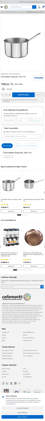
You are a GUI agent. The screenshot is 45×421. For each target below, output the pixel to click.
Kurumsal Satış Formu (30, 350)
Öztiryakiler (26, 374)
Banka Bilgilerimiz (28, 332)
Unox (24, 369)
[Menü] (2, 7)
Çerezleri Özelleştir (23, 408)
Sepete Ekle (23, 95)
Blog (3, 340)
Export (22, 120)
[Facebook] (3, 383)
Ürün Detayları (7, 145)
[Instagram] (15, 383)
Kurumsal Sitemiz (28, 338)
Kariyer (25, 335)
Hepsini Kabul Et (22, 417)
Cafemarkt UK (27, 340)
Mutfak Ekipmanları (12, 12)
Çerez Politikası (28, 356)
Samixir (4, 371)
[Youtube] (19, 383)
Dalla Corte (5, 374)
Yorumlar (18, 145)
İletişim (4, 338)
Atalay (4, 377)
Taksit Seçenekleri (30, 145)
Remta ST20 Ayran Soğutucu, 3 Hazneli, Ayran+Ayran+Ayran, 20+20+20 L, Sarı (9, 254)
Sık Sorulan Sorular (8, 350)
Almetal (25, 371)
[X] (11, 383)
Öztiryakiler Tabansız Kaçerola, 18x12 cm (33, 200)
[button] (19, 214)
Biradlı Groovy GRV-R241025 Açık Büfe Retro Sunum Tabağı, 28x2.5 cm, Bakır (33, 254)
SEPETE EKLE (11, 211)
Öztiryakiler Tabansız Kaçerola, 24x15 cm (11, 200)
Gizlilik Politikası (7, 356)
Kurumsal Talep (10, 120)
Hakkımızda (5, 332)
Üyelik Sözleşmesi (7, 358)
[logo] (6, 7)
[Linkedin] (7, 383)
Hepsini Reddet (22, 412)
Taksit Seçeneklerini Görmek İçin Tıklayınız (22, 136)
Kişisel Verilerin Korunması (31, 353)
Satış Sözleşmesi (7, 353)
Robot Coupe (6, 369)
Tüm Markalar (27, 377)
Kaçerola (22, 12)
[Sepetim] (43, 7)
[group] (22, 43)
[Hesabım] (39, 7)
